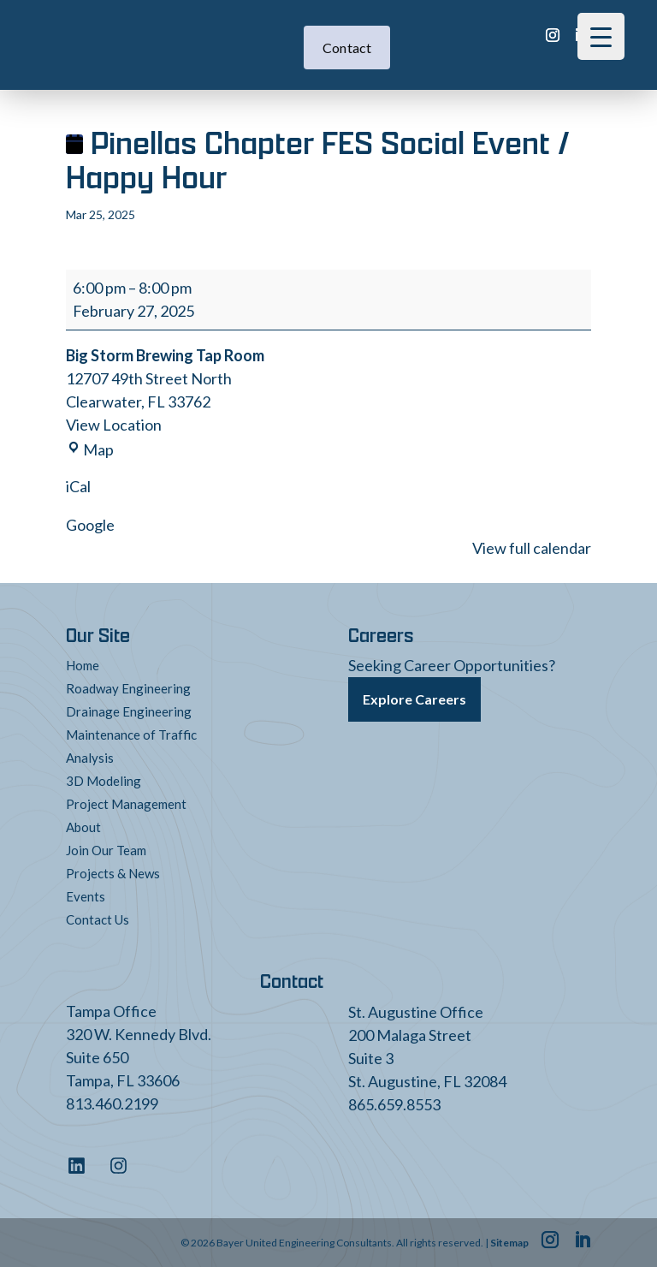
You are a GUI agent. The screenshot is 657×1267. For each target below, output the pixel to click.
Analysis (90, 757)
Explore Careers (414, 699)
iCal (78, 486)
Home (82, 665)
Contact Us (97, 919)
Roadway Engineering (128, 688)
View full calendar (531, 547)
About (83, 827)
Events (85, 896)
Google (90, 524)
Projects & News (113, 873)
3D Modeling (103, 780)
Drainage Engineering (129, 711)
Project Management (126, 804)
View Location (114, 424)
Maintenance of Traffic (131, 734)
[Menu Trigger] (600, 36)
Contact (347, 47)
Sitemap (509, 1242)
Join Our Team (106, 850)
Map (90, 449)
